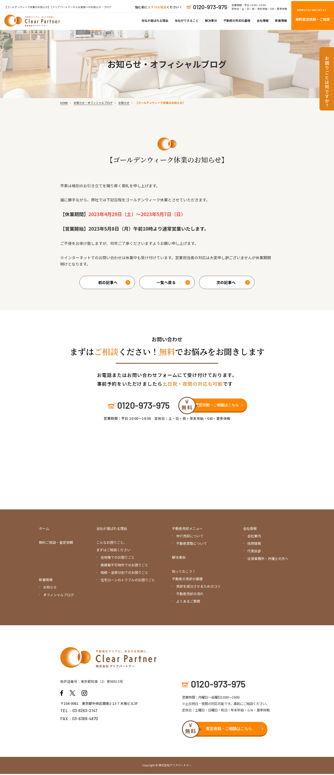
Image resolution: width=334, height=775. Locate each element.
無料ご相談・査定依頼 (56, 543)
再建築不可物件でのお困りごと (124, 565)
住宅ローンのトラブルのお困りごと (128, 580)
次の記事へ (225, 282)
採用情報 (254, 544)
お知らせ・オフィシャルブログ (93, 103)
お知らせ (123, 103)
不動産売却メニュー (187, 529)
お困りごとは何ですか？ (327, 82)
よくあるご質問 (188, 602)
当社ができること (187, 20)
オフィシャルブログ (58, 595)
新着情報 (281, 20)
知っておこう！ (184, 572)
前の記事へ (107, 282)
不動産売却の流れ (190, 594)
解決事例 (211, 20)
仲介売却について (190, 536)
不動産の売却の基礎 (236, 20)
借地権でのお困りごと (118, 558)
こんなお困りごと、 (111, 543)
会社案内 (254, 536)
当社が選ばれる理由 (154, 20)
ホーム (44, 529)
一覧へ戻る (166, 282)
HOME (64, 103)
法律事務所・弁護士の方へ (267, 559)
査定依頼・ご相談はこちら (218, 406)
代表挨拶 (254, 551)
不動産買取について (191, 544)
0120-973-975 (210, 6)
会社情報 (263, 20)
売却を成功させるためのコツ (198, 587)
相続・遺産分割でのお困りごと (124, 573)
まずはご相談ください (113, 550)
